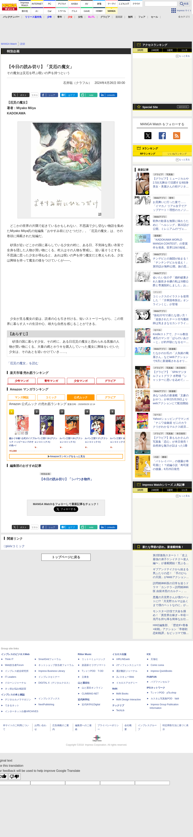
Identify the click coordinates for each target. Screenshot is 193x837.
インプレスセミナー (49, 677)
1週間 (170, 50)
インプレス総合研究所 (17, 671)
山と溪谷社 (84, 682)
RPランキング (147, 153)
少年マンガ (22, 380)
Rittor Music (84, 654)
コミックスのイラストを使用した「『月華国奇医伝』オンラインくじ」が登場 (171, 300)
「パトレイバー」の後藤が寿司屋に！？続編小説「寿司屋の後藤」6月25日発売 (171, 465)
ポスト (23, 95)
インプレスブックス (49, 698)
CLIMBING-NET (90, 693)
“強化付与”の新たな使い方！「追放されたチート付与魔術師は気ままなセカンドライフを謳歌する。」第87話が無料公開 (171, 323)
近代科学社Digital (91, 704)
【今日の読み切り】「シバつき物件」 (66, 479)
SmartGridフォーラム (49, 659)
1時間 (140, 50)
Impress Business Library (51, 671)
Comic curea (157, 665)
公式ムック (81, 397)
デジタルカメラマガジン (18, 699)
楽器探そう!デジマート (94, 665)
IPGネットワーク (156, 687)
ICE (149, 654)
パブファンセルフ (160, 681)
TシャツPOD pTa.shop (163, 692)
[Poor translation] (14, 776)
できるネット (12, 705)
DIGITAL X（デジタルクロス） (54, 682)
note (91, 95)
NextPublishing (46, 704)
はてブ (71, 95)
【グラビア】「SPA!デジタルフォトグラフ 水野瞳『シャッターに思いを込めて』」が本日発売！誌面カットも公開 (171, 379)
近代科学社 (84, 699)
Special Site (150, 107)
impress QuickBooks (161, 671)
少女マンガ (81, 380)
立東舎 (85, 677)
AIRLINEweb (123, 659)
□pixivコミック (14, 546)
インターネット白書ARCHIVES (21, 711)
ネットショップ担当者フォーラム (56, 665)
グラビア (110, 380)
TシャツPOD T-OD (92, 671)
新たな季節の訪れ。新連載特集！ (163, 547)
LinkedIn (111, 95)
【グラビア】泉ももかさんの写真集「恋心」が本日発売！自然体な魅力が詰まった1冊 (171, 441)
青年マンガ (51, 380)
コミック (51, 397)
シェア (52, 95)
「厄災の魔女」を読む (22, 363)
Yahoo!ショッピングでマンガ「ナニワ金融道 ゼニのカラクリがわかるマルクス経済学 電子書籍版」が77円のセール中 (171, 426)
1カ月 (185, 50)
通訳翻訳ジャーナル (126, 671)
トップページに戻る (66, 557)
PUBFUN (152, 677)
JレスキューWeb (125, 677)
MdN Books (122, 693)
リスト (35, 95)
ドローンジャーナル (15, 682)
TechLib (120, 710)
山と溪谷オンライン (92, 687)
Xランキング (150, 148)
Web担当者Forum (14, 665)
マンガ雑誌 (22, 397)
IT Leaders (10, 677)
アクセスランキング (154, 44)
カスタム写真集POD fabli (165, 698)
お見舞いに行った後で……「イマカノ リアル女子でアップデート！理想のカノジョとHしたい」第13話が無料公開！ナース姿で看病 (171, 209)
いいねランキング (177, 153)
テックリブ (118, 705)
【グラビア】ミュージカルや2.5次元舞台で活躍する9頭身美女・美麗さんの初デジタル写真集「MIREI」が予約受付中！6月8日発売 (171, 186)
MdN (114, 688)
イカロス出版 (119, 654)
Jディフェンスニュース (128, 665)
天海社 (154, 659)
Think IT (9, 659)
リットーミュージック (93, 659)
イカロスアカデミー (126, 682)
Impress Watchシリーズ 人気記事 (163, 484)
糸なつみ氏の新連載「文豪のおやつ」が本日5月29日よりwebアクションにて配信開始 (171, 399)
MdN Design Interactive (128, 699)
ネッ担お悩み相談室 (15, 688)
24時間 (155, 50)
